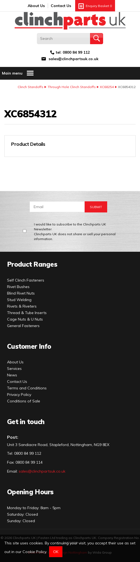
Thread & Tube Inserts (27, 312)
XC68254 (107, 87)
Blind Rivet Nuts (21, 293)
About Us (36, 5)
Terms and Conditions (27, 388)
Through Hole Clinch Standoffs (72, 87)
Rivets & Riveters (22, 306)
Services (14, 368)
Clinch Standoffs (30, 87)
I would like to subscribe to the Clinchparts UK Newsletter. (78, 231)
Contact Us (61, 5)
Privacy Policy (19, 394)
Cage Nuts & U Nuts (25, 319)
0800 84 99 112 (76, 52)
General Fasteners (23, 325)
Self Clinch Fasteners (25, 280)
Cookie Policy (34, 551)
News (12, 375)
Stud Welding (19, 299)
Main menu (18, 73)
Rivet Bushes (18, 286)
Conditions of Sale (23, 401)
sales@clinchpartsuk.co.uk (73, 58)
